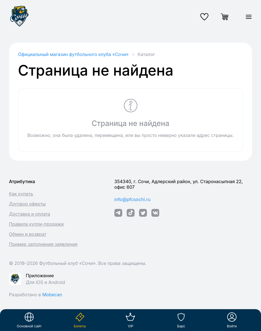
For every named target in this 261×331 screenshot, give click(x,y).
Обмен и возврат (27, 234)
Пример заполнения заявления (43, 244)
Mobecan (52, 294)
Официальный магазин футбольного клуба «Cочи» (73, 54)
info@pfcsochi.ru (132, 199)
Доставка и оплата (29, 214)
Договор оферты (27, 204)
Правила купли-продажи (36, 224)
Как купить (21, 194)
